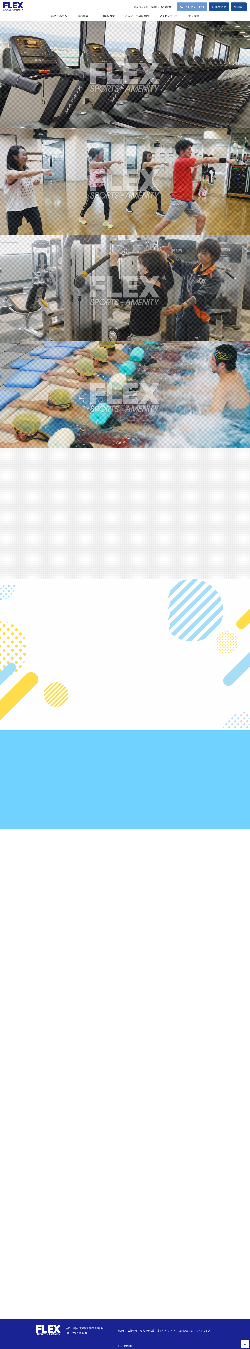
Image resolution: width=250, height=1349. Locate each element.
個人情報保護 (147, 1330)
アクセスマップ (168, 16)
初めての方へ (59, 16)
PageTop (245, 1344)
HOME (121, 1330)
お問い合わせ (219, 6)
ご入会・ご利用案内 (137, 16)
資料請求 (238, 6)
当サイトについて (166, 1330)
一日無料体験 (107, 16)
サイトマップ (203, 1330)
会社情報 (132, 1330)
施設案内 (83, 16)
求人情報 (193, 16)
